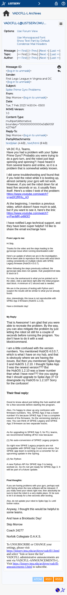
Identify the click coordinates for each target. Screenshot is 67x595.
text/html (33, 143)
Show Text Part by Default (33, 40)
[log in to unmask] (18, 70)
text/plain (11, 143)
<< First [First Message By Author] (22, 57)
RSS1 (48, 579)
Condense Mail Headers (32, 44)
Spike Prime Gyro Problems (23, 89)
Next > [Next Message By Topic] (44, 54)
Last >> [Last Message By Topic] (55, 54)
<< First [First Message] (22, 50)
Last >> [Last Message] (55, 50)
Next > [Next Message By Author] (44, 57)
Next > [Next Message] (44, 50)
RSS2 (58, 579)
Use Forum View (27, 31)
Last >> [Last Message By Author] (55, 57)
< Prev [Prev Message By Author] (33, 57)
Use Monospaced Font (31, 37)
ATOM (38, 579)
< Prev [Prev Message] (33, 50)
